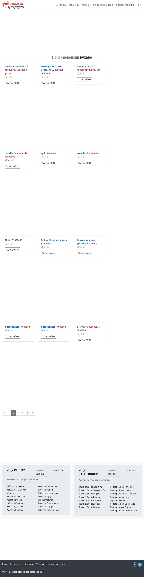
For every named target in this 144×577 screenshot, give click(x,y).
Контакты (29, 564)
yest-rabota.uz (16, 572)
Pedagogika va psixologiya (54, 240)
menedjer (81, 153)
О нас (4, 564)
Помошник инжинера (15, 66)
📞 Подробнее (12, 83)
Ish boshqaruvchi (85, 66)
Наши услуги (16, 564)
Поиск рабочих (112, 472)
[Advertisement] (72, 31)
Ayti (43, 153)
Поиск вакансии (40, 472)
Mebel (8, 240)
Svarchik (9, 153)
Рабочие (130, 470)
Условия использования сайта (50, 564)
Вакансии (58, 470)
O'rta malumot (12, 327)
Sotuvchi (81, 327)
